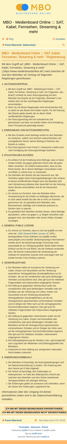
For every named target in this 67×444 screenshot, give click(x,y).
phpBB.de (45, 437)
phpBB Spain (37, 434)
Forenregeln (24, 427)
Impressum (35, 427)
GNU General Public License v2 (33, 233)
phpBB (24, 430)
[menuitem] (9, 39)
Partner (45, 427)
